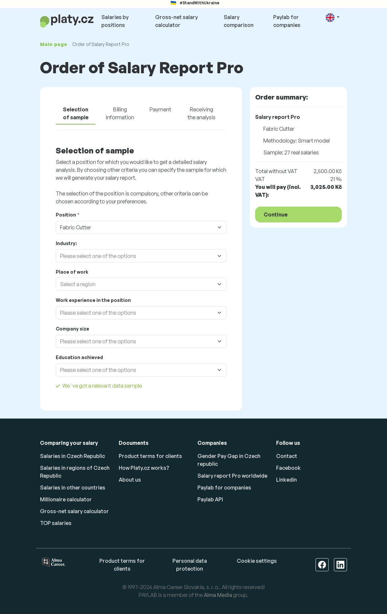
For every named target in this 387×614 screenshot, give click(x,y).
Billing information (120, 113)
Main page (53, 44)
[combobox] (134, 256)
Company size (72, 328)
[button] (332, 18)
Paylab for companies (286, 21)
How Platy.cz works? (144, 468)
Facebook (288, 468)
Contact (286, 456)
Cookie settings (257, 560)
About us (130, 479)
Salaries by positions (115, 21)
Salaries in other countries (72, 487)
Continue (276, 214)
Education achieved (79, 357)
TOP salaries (55, 523)
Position (66, 214)
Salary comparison (239, 21)
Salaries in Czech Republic (72, 456)
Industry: (66, 243)
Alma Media (218, 595)
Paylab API (210, 499)
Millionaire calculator (66, 499)
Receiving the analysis (201, 113)
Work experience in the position (93, 300)
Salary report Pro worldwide (232, 475)
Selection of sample (76, 113)
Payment (160, 109)
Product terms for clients (150, 456)
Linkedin (286, 479)
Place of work (72, 272)
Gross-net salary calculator (176, 21)
